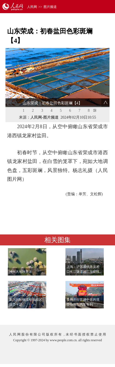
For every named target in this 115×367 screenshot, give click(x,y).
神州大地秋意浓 (20, 272)
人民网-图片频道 (44, 117)
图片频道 (50, 7)
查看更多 (93, 315)
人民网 (32, 7)
